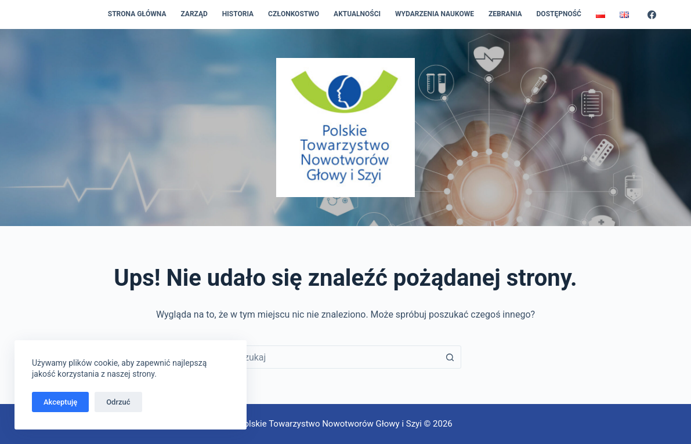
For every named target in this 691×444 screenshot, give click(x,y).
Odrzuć (118, 402)
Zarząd (193, 14)
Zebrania (505, 14)
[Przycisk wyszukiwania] (450, 357)
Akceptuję (60, 402)
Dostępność (559, 14)
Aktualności (357, 14)
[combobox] (334, 357)
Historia (238, 14)
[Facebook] (651, 14)
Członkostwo (293, 14)
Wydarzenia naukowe (434, 14)
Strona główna (137, 14)
